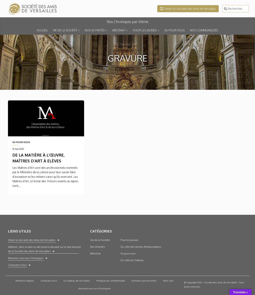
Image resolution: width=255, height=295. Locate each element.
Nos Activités (97, 246)
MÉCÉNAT (118, 30)
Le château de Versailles (77, 280)
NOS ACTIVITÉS (95, 30)
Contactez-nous (17, 265)
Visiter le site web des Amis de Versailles (188, 8)
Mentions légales (25, 280)
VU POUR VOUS (174, 30)
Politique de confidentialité (110, 280)
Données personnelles (144, 280)
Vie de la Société (100, 240)
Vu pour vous (128, 253)
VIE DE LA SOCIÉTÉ (65, 30)
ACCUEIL (42, 30)
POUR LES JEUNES (145, 30)
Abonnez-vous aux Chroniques (25, 258)
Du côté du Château (132, 260)
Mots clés (168, 280)
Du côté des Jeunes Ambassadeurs (141, 246)
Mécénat (95, 253)
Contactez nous (49, 280)
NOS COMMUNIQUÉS (204, 30)
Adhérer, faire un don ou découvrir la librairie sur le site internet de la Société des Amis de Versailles (44, 249)
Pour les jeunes (129, 240)
